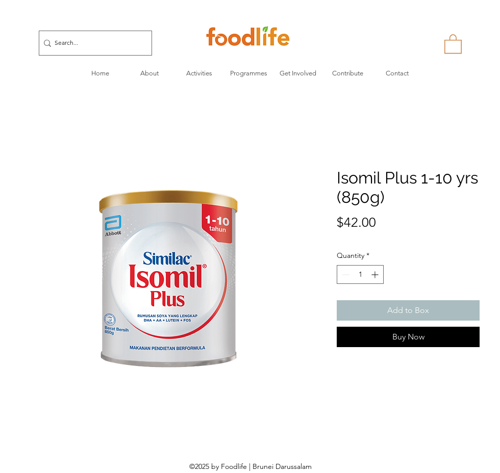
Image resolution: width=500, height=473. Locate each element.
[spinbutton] (360, 274)
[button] (453, 43)
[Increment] (375, 274)
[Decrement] (344, 274)
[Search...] (92, 43)
